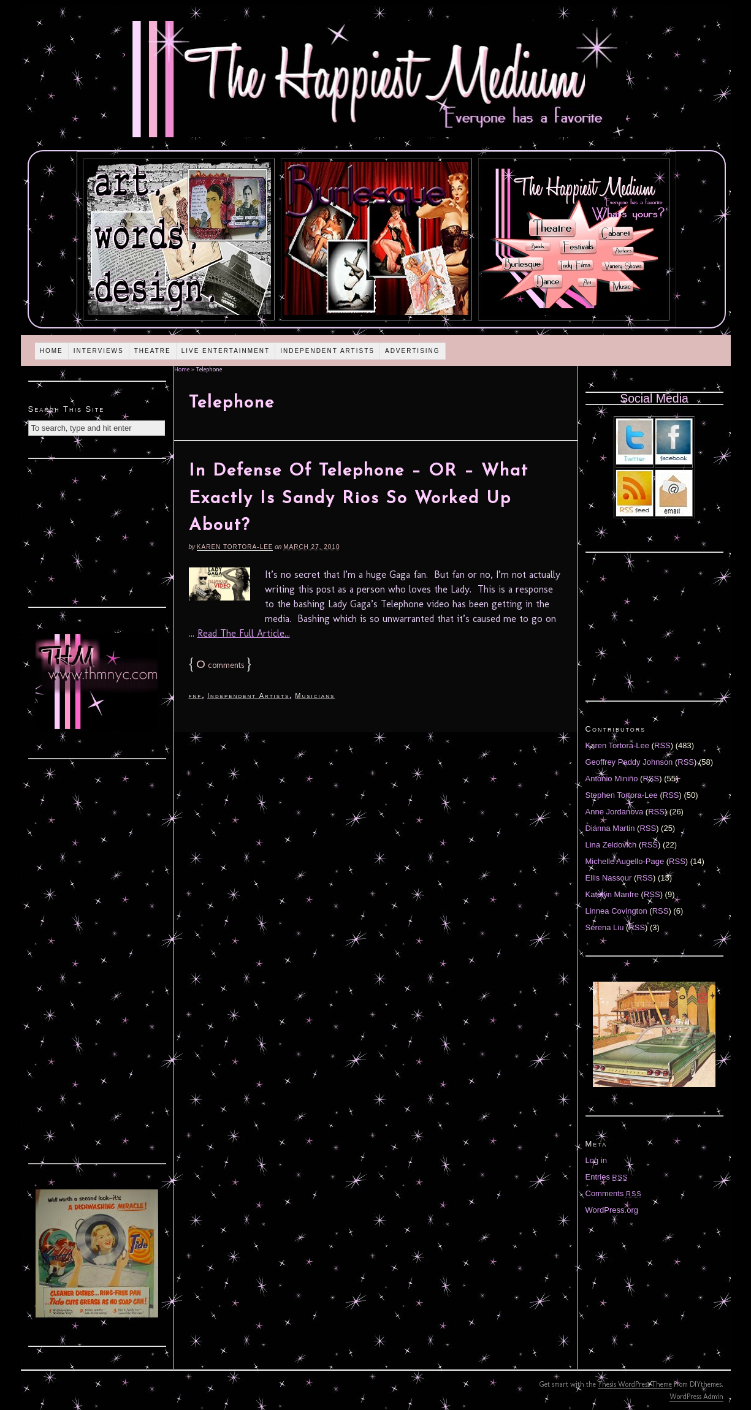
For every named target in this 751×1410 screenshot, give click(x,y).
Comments (613, 1193)
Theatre (152, 350)
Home (51, 350)
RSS (662, 745)
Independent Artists (327, 350)
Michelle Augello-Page (625, 861)
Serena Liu (604, 927)
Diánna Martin (610, 828)
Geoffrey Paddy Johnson (629, 762)
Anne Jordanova (614, 811)
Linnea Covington (616, 910)
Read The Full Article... (243, 633)
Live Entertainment (225, 350)
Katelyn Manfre (612, 894)
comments (220, 665)
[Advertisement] (97, 531)
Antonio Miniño (611, 778)
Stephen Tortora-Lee (621, 795)
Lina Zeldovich (611, 844)
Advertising (412, 350)
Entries (606, 1176)
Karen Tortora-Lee (235, 547)
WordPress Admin (696, 1396)
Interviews (99, 350)
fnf (195, 695)
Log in (596, 1160)
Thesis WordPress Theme (635, 1384)
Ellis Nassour (608, 877)
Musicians (315, 695)
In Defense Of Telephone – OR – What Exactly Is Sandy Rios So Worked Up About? (358, 499)
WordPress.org (611, 1210)
